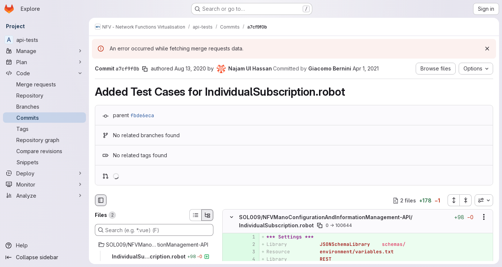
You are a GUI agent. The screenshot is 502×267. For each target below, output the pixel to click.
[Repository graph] (44, 140)
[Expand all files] (453, 200)
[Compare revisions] (44, 151)
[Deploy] (44, 173)
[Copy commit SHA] (144, 69)
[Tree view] (207, 215)
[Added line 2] (249, 244)
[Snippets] (44, 162)
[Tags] (44, 128)
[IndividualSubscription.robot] (154, 257)
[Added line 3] (249, 252)
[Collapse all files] (466, 200)
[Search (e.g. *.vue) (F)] (154, 230)
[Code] (44, 73)
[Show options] (483, 217)
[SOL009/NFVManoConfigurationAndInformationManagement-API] (154, 245)
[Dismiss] (487, 48)
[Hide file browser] (101, 200)
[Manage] (44, 51)
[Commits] (44, 117)
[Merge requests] (44, 84)
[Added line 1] (249, 237)
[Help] (44, 245)
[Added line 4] (249, 259)
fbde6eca (142, 115)
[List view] (195, 215)
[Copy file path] (319, 225)
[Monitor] (44, 184)
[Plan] (44, 62)
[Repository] (44, 95)
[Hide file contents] (231, 217)
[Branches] (44, 106)
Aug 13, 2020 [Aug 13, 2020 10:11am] (190, 68)
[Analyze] (44, 195)
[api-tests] (44, 39)
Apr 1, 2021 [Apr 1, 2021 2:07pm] (366, 68)
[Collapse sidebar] (44, 257)
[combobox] (484, 200)
